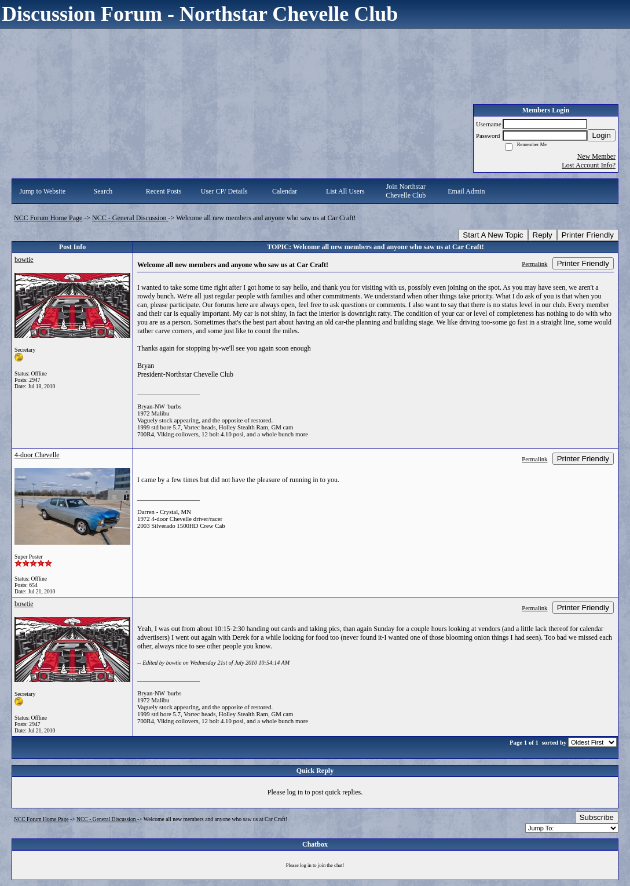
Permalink (534, 263)
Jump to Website (42, 191)
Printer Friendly (588, 235)
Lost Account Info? (589, 165)
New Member (596, 156)
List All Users (345, 191)
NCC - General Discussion (130, 218)
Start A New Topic (493, 235)
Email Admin (466, 191)
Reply (542, 235)
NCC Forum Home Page (48, 218)
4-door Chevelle (37, 455)
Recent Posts (164, 191)
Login (601, 135)
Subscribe (597, 817)
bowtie (24, 260)
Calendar (284, 191)
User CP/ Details (224, 191)
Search (103, 191)
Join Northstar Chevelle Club (406, 191)
